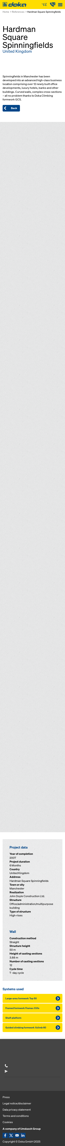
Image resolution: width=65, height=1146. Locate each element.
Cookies (8, 1122)
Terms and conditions (16, 1116)
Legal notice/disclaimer (17, 1103)
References (18, 11)
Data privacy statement (17, 1109)
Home (6, 11)
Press (6, 1097)
